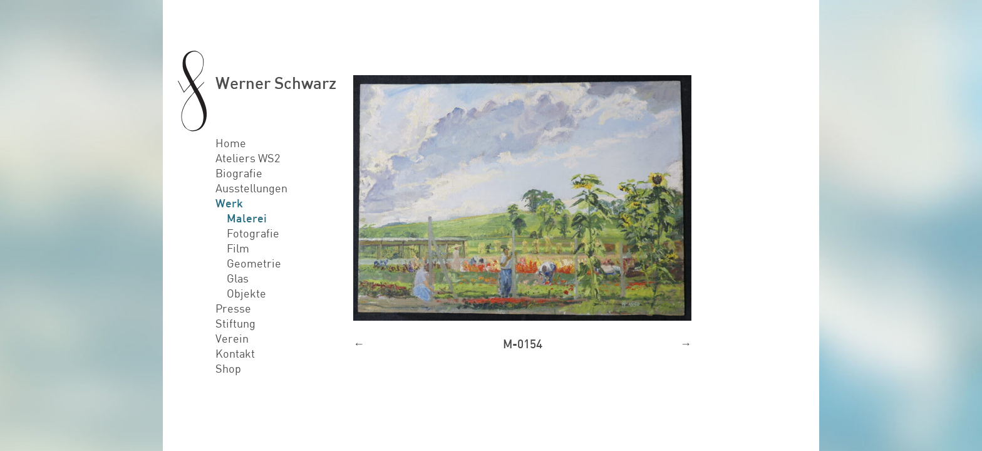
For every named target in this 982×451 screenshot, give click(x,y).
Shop (228, 368)
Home (230, 143)
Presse (233, 308)
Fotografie (253, 233)
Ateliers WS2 (247, 158)
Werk (229, 203)
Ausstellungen (251, 188)
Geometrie (254, 263)
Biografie (238, 173)
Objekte (246, 293)
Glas (238, 278)
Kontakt (235, 353)
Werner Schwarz (275, 82)
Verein (232, 338)
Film (238, 248)
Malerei (247, 218)
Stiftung (235, 323)
